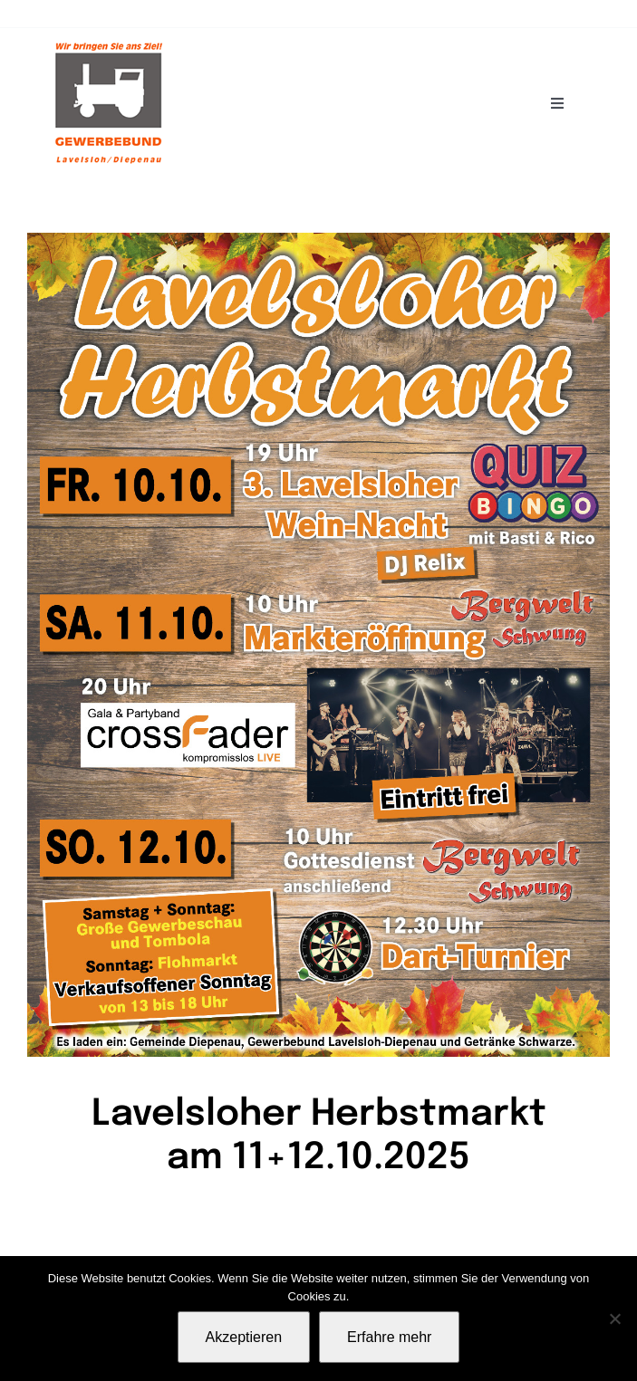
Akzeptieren (244, 1337)
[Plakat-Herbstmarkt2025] (318, 240)
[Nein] (614, 1318)
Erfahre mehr (389, 1337)
